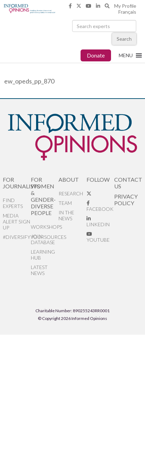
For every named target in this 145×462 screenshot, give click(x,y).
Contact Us (128, 182)
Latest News (39, 270)
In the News (66, 215)
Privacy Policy (126, 199)
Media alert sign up (16, 221)
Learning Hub (43, 255)
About (68, 179)
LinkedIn (98, 221)
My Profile (125, 6)
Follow (98, 179)
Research (70, 193)
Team (65, 203)
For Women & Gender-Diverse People (43, 196)
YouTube (98, 237)
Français (127, 12)
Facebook (100, 206)
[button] (126, 55)
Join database (43, 239)
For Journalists (16, 182)
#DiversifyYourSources (16, 237)
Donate (96, 55)
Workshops (44, 227)
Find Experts (13, 203)
